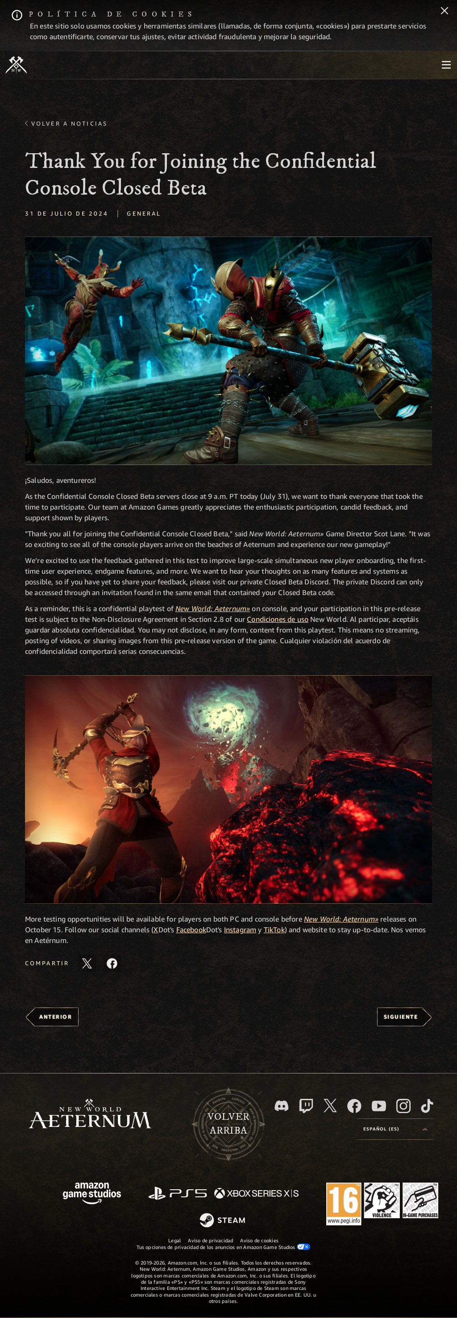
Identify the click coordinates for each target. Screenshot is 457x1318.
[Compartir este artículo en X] (87, 963)
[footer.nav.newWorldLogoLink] (90, 1114)
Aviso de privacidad (210, 1240)
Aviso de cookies (259, 1240)
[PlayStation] (178, 1194)
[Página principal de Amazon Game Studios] (92, 1194)
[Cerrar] (444, 11)
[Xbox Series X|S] (256, 1194)
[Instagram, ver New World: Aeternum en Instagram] (403, 1106)
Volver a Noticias (69, 123)
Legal (174, 1240)
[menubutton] (446, 65)
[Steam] (223, 1220)
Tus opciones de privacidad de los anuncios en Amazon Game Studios (223, 1247)
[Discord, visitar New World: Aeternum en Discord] (281, 1105)
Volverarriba (228, 1123)
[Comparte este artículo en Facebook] (112, 963)
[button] (228, 351)
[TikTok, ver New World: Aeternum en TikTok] (427, 1106)
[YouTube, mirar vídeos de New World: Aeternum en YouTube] (379, 1106)
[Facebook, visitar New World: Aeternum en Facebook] (354, 1106)
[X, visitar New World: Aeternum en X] (330, 1105)
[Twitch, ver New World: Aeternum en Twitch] (306, 1106)
